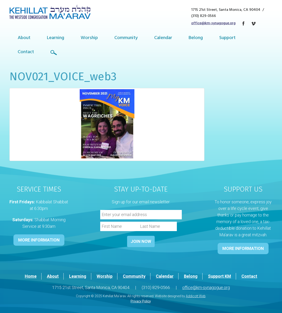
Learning (55, 38)
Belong (196, 38)
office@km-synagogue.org (213, 23)
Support (227, 38)
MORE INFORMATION (39, 239)
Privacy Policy (141, 301)
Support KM (219, 276)
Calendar (163, 38)
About (24, 38)
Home (31, 276)
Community (126, 38)
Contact (26, 52)
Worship (89, 38)
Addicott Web (196, 296)
